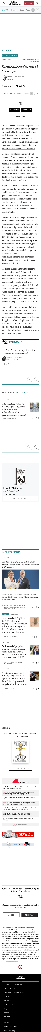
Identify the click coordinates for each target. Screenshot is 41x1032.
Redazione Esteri (9, 637)
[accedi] (37, 3)
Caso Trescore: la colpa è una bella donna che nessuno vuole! (20, 351)
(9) (37, 418)
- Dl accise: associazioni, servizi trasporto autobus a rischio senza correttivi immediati (20, 803)
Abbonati (29, 3)
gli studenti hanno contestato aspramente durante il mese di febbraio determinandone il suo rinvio (20, 145)
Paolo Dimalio (8, 689)
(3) (7, 364)
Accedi (11, 915)
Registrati (29, 915)
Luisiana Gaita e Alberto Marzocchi (12, 663)
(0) (37, 637)
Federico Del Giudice (15, 77)
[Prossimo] (36, 379)
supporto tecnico (12, 961)
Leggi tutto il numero (20, 768)
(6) (37, 689)
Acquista (20, 499)
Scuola (6, 50)
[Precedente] (29, 379)
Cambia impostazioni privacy (14, 992)
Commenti (7, 86)
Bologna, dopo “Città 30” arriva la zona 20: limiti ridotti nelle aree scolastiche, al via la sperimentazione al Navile (14, 409)
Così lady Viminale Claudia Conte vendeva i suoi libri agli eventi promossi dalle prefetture (20, 564)
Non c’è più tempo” (11, 272)
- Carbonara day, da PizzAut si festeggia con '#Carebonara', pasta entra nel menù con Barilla (17, 814)
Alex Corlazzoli (14, 357)
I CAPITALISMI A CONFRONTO (12, 489)
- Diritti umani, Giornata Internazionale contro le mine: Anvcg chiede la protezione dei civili (20, 787)
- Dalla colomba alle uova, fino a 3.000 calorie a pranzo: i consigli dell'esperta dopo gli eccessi (18, 793)
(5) (37, 663)
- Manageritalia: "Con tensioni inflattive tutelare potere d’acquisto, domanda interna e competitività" (20, 808)
